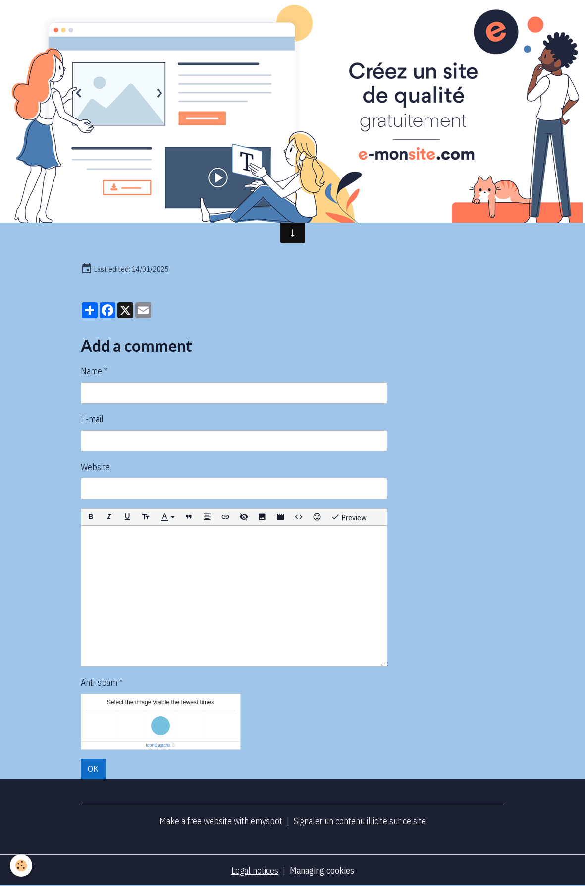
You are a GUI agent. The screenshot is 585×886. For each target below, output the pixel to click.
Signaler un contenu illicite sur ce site (360, 821)
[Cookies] (21, 865)
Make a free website (196, 821)
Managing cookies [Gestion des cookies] (322, 870)
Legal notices (254, 870)
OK (93, 768)
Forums (434, 179)
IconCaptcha (158, 745)
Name (91, 371)
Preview (349, 517)
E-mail (92, 419)
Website (95, 467)
